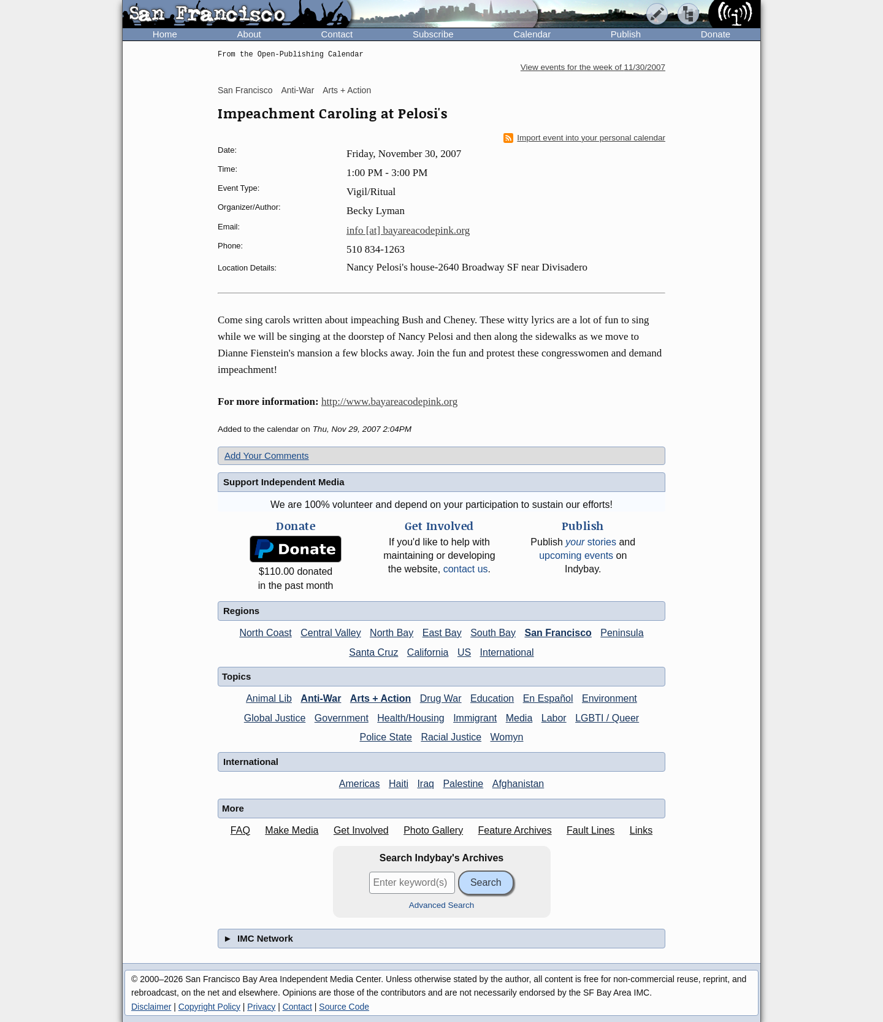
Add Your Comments (266, 455)
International (507, 652)
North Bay (391, 633)
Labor (554, 718)
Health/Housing (410, 718)
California (428, 652)
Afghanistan (518, 783)
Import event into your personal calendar (584, 138)
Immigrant (475, 718)
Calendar (532, 34)
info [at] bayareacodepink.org (408, 230)
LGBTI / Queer (607, 718)
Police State (386, 737)
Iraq (425, 783)
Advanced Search (442, 905)
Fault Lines (590, 830)
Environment (609, 698)
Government (342, 718)
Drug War (441, 698)
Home (165, 34)
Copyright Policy (209, 1007)
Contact (337, 34)
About (249, 34)
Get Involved (361, 830)
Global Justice (275, 718)
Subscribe (433, 34)
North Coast (265, 633)
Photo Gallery (433, 830)
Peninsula (621, 633)
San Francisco (245, 90)
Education (492, 698)
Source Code (344, 1007)
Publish (626, 34)
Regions (241, 610)
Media (519, 718)
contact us (465, 569)
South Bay (493, 633)
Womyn (507, 737)
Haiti (398, 783)
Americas (359, 783)
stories (590, 542)
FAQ (240, 830)
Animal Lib (269, 698)
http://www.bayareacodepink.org (389, 401)
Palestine (463, 783)
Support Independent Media (284, 482)
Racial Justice (451, 737)
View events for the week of (593, 67)
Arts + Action (347, 90)
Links (641, 830)
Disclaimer (151, 1007)
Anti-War (297, 90)
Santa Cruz (373, 652)
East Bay (442, 633)
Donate (715, 34)
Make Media (291, 830)
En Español (548, 698)
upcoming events (576, 555)
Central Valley (330, 633)
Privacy (261, 1007)
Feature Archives (515, 830)
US (464, 652)
